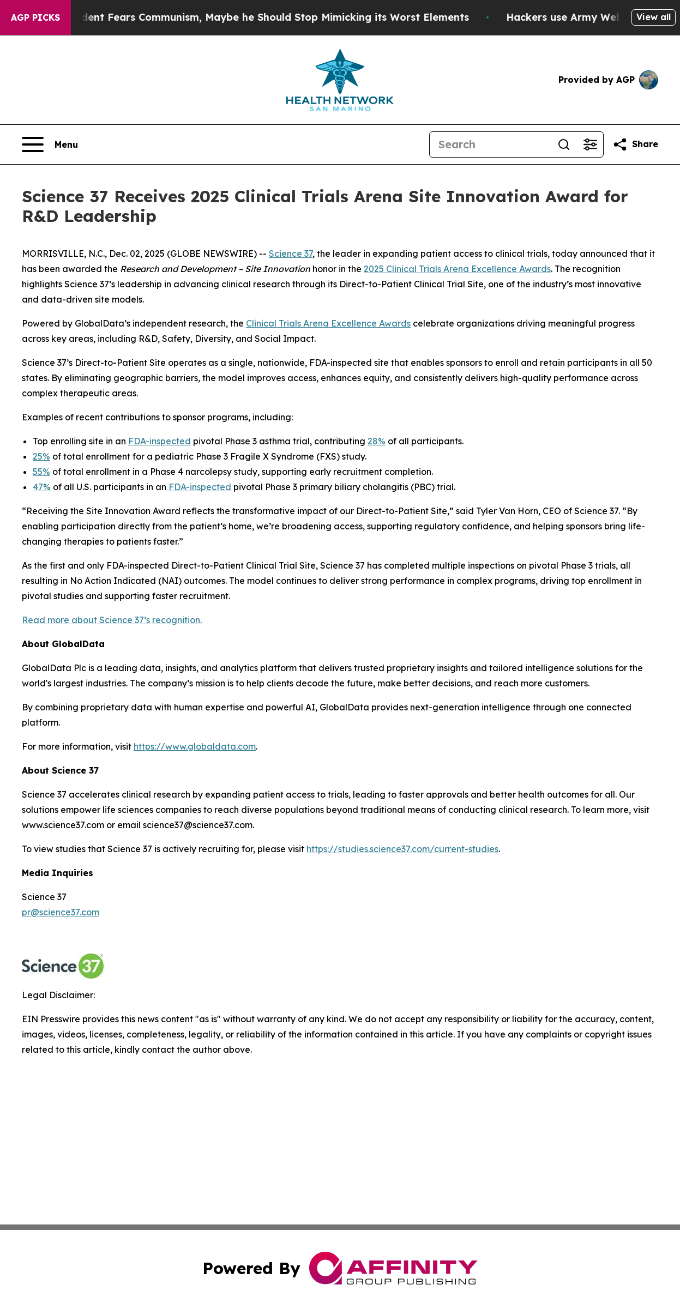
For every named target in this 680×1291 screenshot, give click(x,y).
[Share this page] (635, 144)
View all (653, 16)
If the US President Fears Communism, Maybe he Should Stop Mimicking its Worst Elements (247, 17)
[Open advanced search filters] (590, 144)
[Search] (490, 144)
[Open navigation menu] (50, 144)
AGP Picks (35, 17)
